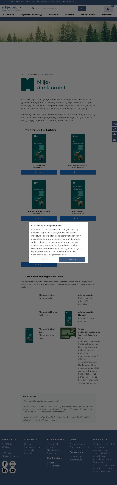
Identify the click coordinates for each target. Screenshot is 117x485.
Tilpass (45, 259)
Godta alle (72, 259)
